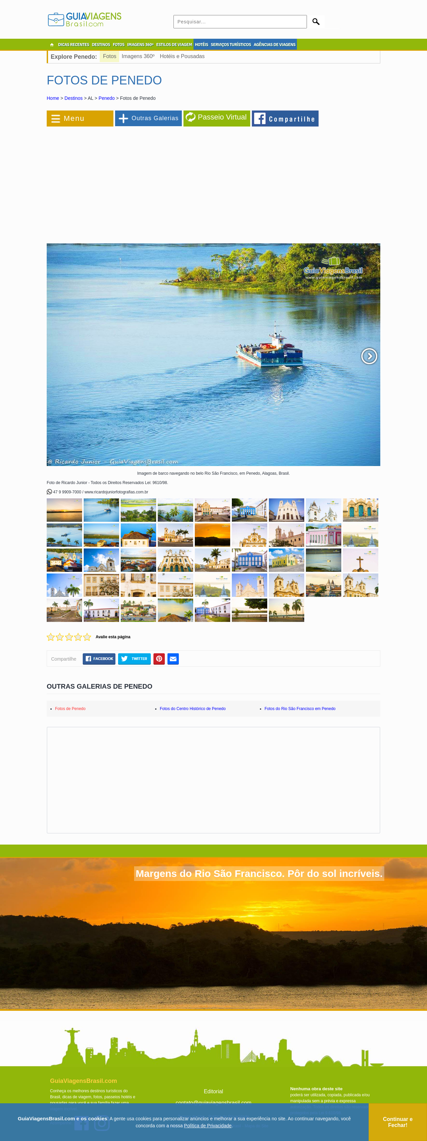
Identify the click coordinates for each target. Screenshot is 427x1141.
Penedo (107, 98)
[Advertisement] (119, 181)
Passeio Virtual (222, 117)
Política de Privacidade (208, 1125)
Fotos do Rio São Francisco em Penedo (300, 708)
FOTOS (118, 44)
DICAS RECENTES (73, 44)
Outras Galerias (154, 118)
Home (53, 98)
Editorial (213, 1091)
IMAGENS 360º (140, 44)
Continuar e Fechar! (398, 1122)
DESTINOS (101, 44)
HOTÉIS (201, 44)
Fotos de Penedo (70, 708)
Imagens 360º (138, 56)
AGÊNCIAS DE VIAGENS (274, 44)
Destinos (73, 98)
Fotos (109, 56)
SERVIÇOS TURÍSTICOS (231, 44)
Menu (74, 118)
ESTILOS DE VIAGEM (174, 44)
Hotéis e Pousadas (182, 56)
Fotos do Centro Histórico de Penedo (193, 708)
